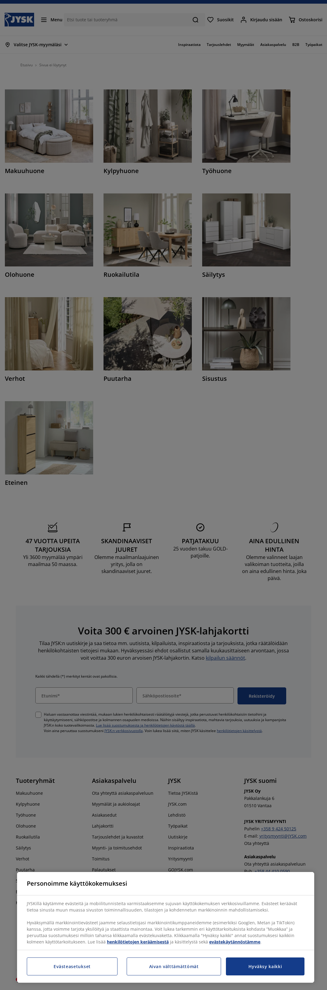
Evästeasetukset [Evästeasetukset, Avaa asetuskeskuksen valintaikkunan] (72, 966)
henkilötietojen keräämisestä (138, 942)
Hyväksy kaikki (265, 966)
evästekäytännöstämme (234, 942)
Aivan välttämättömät (174, 966)
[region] (165, 927)
